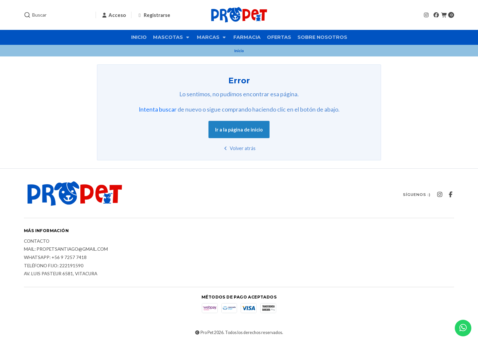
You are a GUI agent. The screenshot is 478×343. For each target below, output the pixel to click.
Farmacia (247, 37)
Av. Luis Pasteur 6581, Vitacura (60, 274)
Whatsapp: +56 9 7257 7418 (55, 257)
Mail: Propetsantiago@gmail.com (66, 249)
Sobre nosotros (322, 37)
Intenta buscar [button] (158, 109)
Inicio (139, 37)
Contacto (36, 241)
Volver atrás (239, 148)
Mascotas (172, 37)
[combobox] (57, 15)
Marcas (212, 37)
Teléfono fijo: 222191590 (53, 266)
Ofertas (279, 37)
